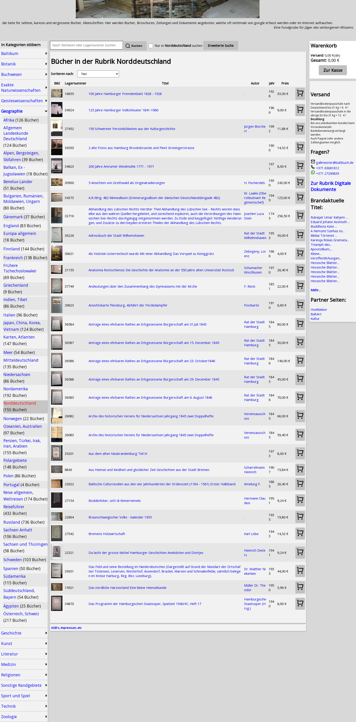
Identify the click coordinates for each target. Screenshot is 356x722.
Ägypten (22, 606)
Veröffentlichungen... (326, 258)
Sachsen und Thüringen (25, 547)
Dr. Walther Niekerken (255, 571)
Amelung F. (252, 484)
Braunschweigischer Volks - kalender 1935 (120, 517)
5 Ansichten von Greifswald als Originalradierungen (127, 182)
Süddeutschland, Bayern (20, 594)
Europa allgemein (19, 237)
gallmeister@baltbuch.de (332, 162)
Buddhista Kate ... (324, 226)
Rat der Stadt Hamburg (254, 324)
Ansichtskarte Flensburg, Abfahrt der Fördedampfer (128, 305)
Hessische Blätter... (325, 262)
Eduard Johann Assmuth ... (330, 221)
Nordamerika (15, 392)
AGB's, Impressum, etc (66, 628)
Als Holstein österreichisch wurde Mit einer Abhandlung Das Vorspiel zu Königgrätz (151, 253)
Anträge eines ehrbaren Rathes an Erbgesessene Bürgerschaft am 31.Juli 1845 (147, 324)
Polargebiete (15, 464)
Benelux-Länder (17, 185)
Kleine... (316, 253)
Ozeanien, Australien (22, 429)
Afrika (21, 120)
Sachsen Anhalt (17, 533)
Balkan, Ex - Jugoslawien (25, 170)
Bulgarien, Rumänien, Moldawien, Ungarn (23, 202)
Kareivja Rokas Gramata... (330, 240)
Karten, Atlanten (19, 340)
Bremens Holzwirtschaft (107, 533)
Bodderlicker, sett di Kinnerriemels (115, 500)
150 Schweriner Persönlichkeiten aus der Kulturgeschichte (132, 128)
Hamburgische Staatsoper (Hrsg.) (255, 603)
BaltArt (316, 314)
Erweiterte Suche (221, 45)
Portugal (21, 484)
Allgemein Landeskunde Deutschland (15, 136)
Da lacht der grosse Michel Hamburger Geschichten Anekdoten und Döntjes (146, 552)
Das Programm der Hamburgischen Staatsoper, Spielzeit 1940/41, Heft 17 (145, 603)
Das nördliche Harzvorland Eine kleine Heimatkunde (127, 587)
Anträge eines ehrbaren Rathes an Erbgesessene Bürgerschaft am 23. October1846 (152, 361)
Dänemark (24, 216)
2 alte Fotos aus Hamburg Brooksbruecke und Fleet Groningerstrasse (141, 147)
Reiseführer (15, 510)
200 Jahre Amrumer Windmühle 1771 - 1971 (121, 166)
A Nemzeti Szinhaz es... (328, 231)
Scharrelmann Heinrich (254, 469)
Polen (19, 475)
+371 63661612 (325, 168)
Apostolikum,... (321, 249)
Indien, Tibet (15, 303)
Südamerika (15, 579)
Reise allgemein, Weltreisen (25, 496)
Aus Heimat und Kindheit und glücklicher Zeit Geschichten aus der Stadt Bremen (149, 469)
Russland (23, 522)
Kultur (315, 318)
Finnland (23, 248)
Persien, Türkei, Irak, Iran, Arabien (22, 446)
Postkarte (251, 305)
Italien (20, 315)
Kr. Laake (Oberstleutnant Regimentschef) (255, 197)
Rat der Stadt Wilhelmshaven (255, 235)
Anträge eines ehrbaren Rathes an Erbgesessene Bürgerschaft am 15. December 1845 (154, 342)
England (22, 225)
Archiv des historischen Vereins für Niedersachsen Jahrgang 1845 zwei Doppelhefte (151, 416)
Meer (19, 352)
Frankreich (25, 257)
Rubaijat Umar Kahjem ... (329, 217)
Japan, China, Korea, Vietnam (23, 326)
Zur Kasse (332, 70)
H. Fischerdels (254, 182)
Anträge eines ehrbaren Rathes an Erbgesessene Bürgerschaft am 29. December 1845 (154, 379)
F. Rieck (249, 286)
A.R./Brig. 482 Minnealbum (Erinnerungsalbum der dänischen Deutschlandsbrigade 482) (154, 197)
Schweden (24, 559)
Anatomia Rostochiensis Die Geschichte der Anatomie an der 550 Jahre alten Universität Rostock (161, 270)
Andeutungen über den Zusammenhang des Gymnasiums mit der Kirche (143, 286)
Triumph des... (321, 244)
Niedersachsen (16, 378)
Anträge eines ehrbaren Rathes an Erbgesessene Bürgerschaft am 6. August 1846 (150, 397)
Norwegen (23, 418)
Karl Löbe (251, 533)
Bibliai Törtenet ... (324, 235)
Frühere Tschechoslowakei (19, 271)
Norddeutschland (19, 406)
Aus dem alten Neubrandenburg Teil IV (118, 453)
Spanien (21, 568)
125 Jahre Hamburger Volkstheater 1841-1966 (123, 110)
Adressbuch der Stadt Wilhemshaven (116, 235)
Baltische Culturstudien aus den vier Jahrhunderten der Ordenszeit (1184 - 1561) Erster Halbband (162, 484)
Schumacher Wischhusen (253, 269)
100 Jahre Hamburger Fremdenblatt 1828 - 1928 (125, 93)
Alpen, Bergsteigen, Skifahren (23, 156)
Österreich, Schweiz (21, 617)
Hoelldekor (319, 309)
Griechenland (15, 288)
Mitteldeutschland (20, 363)
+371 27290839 (325, 173)
